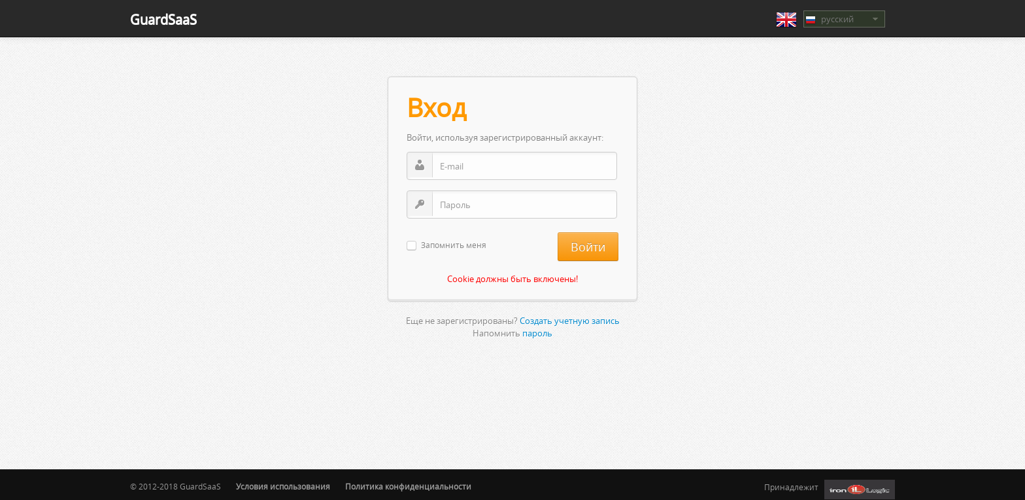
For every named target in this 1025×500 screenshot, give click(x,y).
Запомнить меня (453, 246)
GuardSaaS (163, 19)
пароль (537, 333)
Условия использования (283, 486)
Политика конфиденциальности (408, 486)
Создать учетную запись (570, 321)
